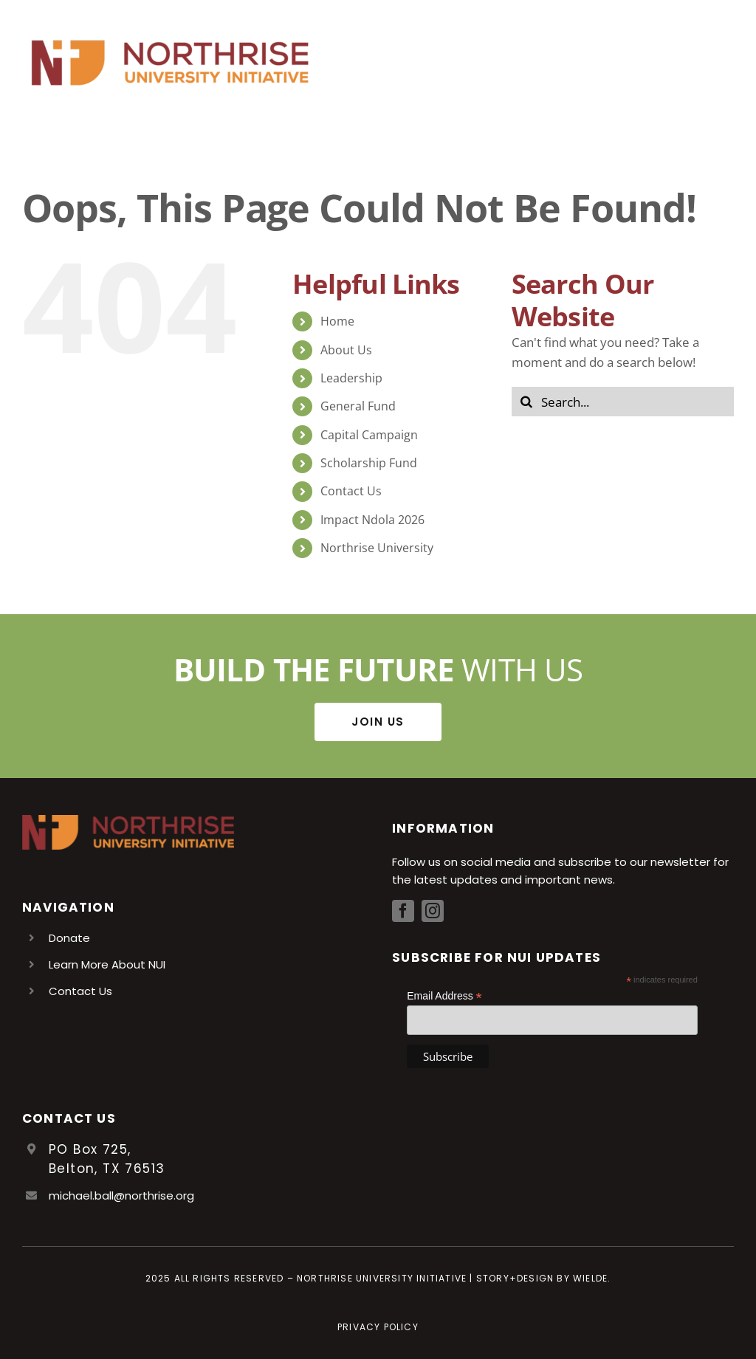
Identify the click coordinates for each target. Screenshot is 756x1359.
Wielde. (592, 1278)
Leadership (351, 378)
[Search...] (623, 401)
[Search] (526, 401)
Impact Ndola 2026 (372, 520)
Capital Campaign (369, 435)
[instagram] (433, 911)
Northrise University (376, 548)
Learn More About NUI (107, 964)
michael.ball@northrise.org (121, 1195)
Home (337, 321)
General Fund (358, 406)
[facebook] (403, 911)
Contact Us (351, 491)
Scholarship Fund (368, 463)
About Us (346, 350)
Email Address (444, 996)
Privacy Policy (378, 1327)
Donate (69, 938)
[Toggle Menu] (723, 62)
